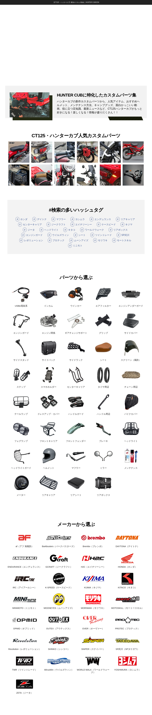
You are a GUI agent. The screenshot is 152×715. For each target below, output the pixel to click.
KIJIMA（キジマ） (93, 586)
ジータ (29, 229)
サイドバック (48, 358)
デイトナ (39, 219)
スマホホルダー (48, 385)
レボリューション (31, 240)
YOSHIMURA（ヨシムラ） (127, 668)
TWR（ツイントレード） (24, 668)
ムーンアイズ (78, 240)
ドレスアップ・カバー (48, 412)
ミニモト (75, 245)
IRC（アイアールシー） (24, 586)
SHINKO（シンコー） (59, 648)
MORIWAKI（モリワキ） (93, 606)
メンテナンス (131, 466)
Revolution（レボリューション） (24, 648)
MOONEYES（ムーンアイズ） (59, 606)
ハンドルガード (76, 412)
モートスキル (121, 240)
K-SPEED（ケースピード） (59, 586)
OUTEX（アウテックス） (59, 627)
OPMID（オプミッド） (24, 627)
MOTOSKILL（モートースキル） (127, 606)
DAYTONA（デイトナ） (127, 545)
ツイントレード (101, 235)
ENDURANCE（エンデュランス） (24, 565)
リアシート (76, 493)
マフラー (59, 219)
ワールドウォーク (92, 229)
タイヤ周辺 (103, 385)
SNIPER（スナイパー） (93, 648)
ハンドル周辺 (103, 412)
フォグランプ (21, 439)
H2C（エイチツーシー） (93, 565)
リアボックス (118, 229)
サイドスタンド (21, 358)
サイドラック (76, 358)
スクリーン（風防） (131, 358)
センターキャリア (30, 224)
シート (80, 235)
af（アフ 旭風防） (24, 545)
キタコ (69, 229)
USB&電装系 (21, 304)
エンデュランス (100, 219)
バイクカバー (131, 412)
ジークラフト (56, 224)
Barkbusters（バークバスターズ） (59, 545)
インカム (48, 304)
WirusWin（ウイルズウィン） (59, 668)
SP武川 (123, 235)
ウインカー (76, 304)
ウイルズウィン (58, 235)
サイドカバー (131, 331)
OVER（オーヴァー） (93, 627)
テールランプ (21, 412)
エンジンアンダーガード (131, 304)
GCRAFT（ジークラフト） (59, 565)
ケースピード (106, 224)
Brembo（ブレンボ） (93, 545)
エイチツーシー (81, 224)
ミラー (103, 466)
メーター (21, 493)
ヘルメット (48, 466)
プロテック (56, 240)
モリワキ (100, 240)
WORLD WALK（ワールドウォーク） (93, 670)
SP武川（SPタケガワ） (127, 648)
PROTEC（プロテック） (127, 627)
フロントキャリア (48, 439)
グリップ (103, 331)
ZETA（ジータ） (24, 691)
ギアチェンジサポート (76, 331)
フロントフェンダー (76, 439)
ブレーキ (103, 439)
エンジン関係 (48, 331)
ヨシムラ (78, 219)
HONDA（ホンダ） (127, 565)
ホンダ (21, 219)
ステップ (21, 385)
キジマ (126, 224)
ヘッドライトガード (21, 466)
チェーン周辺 (131, 385)
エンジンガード (32, 235)
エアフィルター (103, 304)
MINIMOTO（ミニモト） (24, 606)
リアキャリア (125, 219)
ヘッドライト (48, 229)
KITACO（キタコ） (127, 586)
